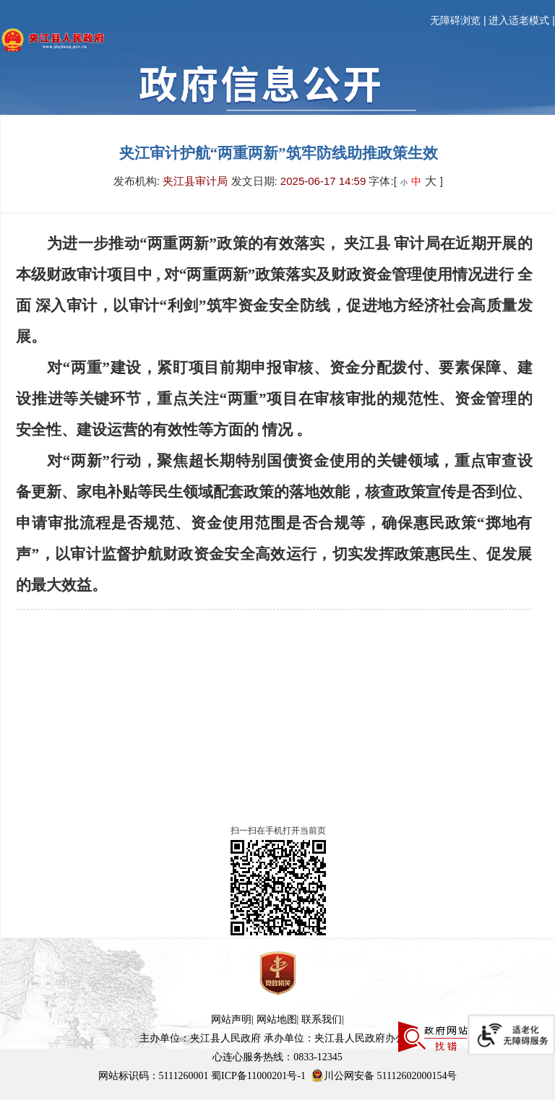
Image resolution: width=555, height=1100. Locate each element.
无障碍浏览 (455, 20)
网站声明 (231, 1019)
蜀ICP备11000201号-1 (258, 1075)
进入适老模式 (519, 20)
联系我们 (321, 1019)
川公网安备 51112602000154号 (384, 1075)
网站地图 (277, 1019)
